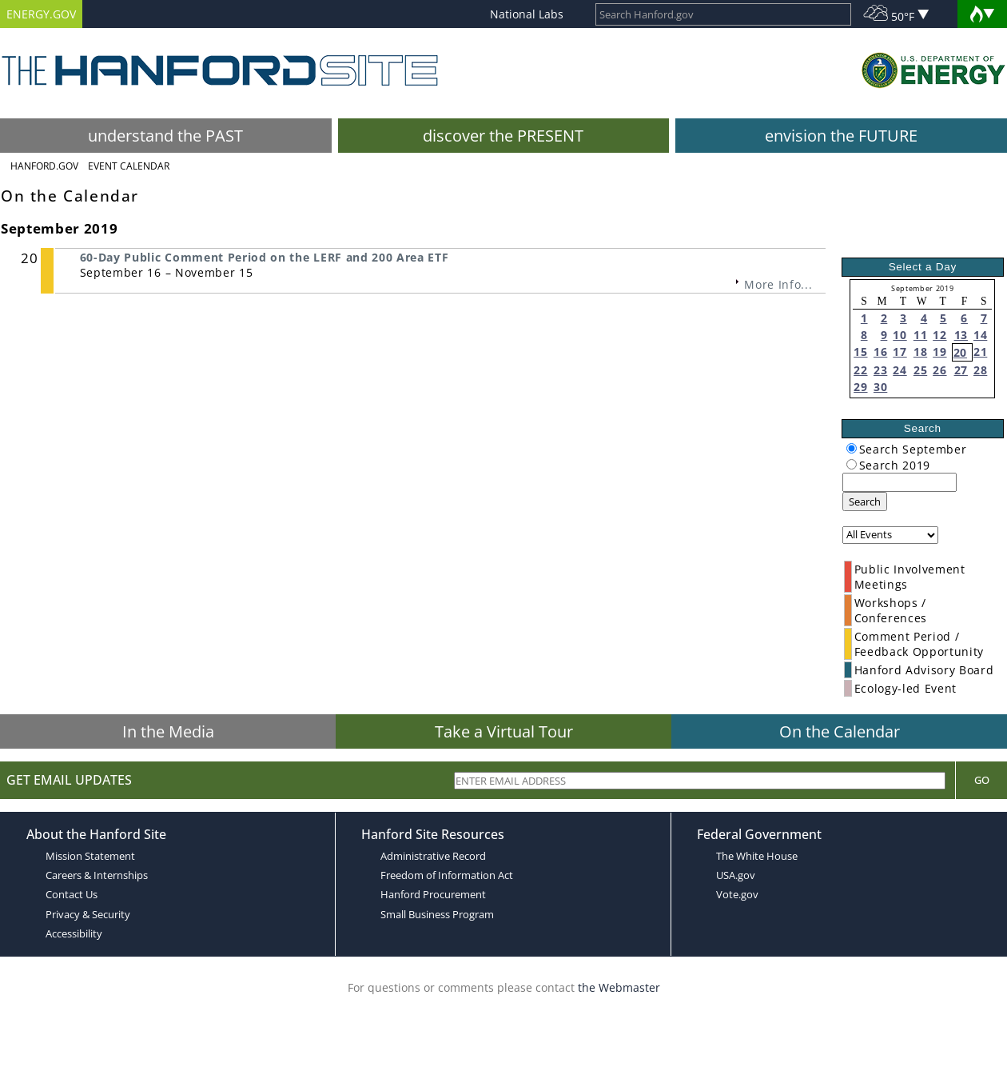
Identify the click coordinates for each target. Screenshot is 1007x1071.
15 (860, 351)
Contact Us (72, 894)
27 (961, 370)
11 (920, 334)
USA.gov (735, 875)
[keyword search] (899, 482)
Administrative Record (433, 856)
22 (860, 370)
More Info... (778, 284)
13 (961, 334)
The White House (757, 856)
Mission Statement (90, 856)
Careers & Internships (97, 875)
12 (939, 334)
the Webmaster (619, 987)
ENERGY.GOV (41, 14)
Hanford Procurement (433, 894)
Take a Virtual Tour (504, 731)
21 (980, 351)
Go (981, 780)
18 (920, 351)
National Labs (526, 14)
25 (920, 370)
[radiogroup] (851, 448)
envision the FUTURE (841, 135)
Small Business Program (437, 914)
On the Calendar (839, 731)
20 (960, 352)
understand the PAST (165, 135)
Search (865, 501)
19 (939, 351)
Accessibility (74, 933)
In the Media (168, 731)
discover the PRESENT (503, 135)
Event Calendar (128, 166)
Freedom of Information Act (446, 875)
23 (880, 370)
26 (939, 370)
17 (899, 351)
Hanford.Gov (44, 166)
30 (880, 386)
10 (899, 334)
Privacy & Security (88, 914)
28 (980, 370)
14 (980, 334)
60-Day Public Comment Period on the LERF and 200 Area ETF (264, 257)
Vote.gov (737, 894)
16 (880, 351)
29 (860, 386)
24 (899, 370)
